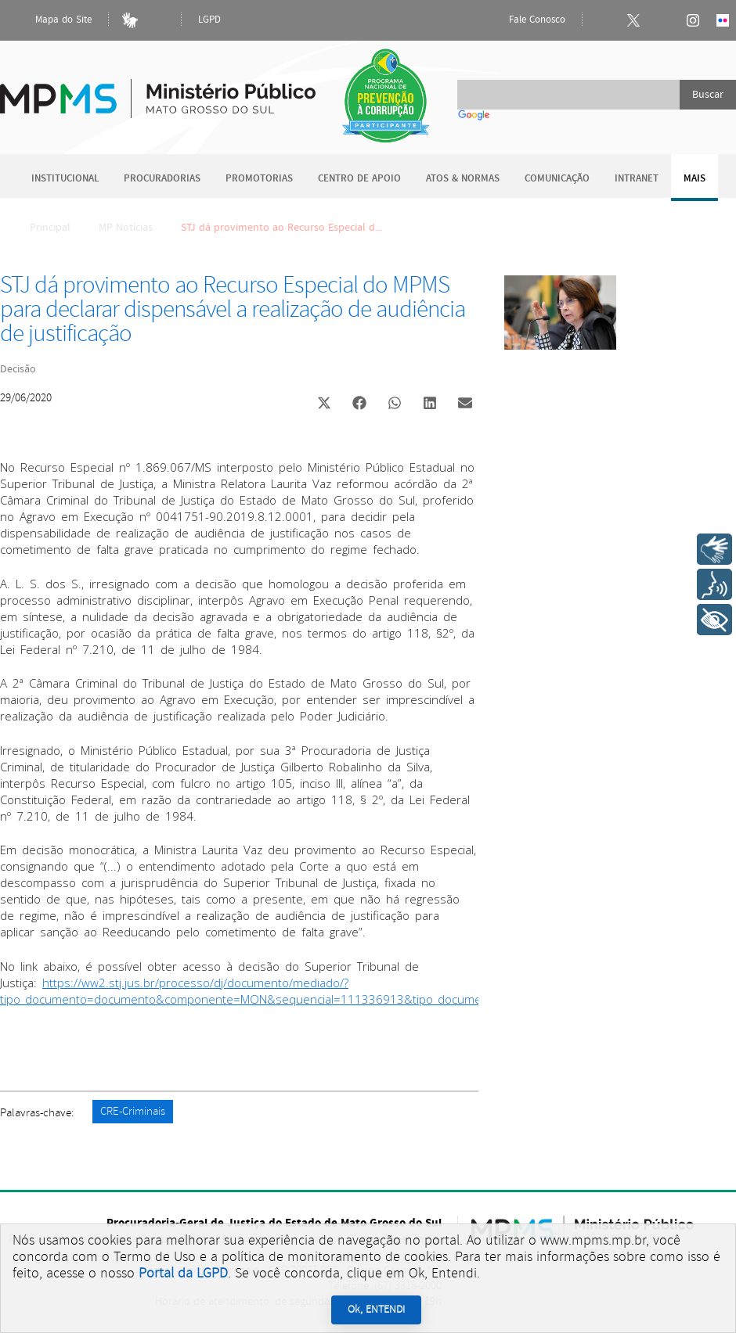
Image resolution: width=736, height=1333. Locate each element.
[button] (323, 405)
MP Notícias (126, 227)
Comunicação (557, 179)
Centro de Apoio (359, 179)
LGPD (209, 20)
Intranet (636, 179)
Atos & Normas (463, 179)
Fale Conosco (523, 20)
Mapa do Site (50, 20)
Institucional (65, 179)
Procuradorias (162, 179)
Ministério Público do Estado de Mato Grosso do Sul (158, 89)
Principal (39, 227)
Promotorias (259, 179)
